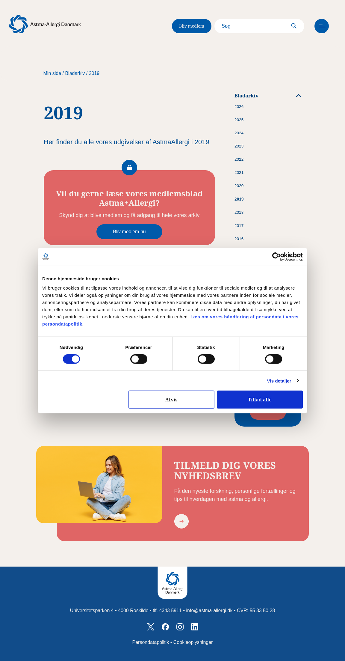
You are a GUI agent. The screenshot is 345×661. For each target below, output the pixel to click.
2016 (238, 239)
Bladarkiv (75, 73)
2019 (94, 73)
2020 (238, 185)
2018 (238, 212)
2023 (238, 146)
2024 (238, 133)
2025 (238, 120)
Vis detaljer (279, 380)
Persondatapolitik (150, 642)
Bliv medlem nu (129, 231)
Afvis (171, 399)
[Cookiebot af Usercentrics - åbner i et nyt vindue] (276, 256)
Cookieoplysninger (193, 642)
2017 (238, 225)
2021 (238, 172)
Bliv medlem (191, 26)
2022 (238, 159)
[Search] (259, 26)
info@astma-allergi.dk (209, 610)
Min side (52, 73)
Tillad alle (260, 399)
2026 (238, 106)
